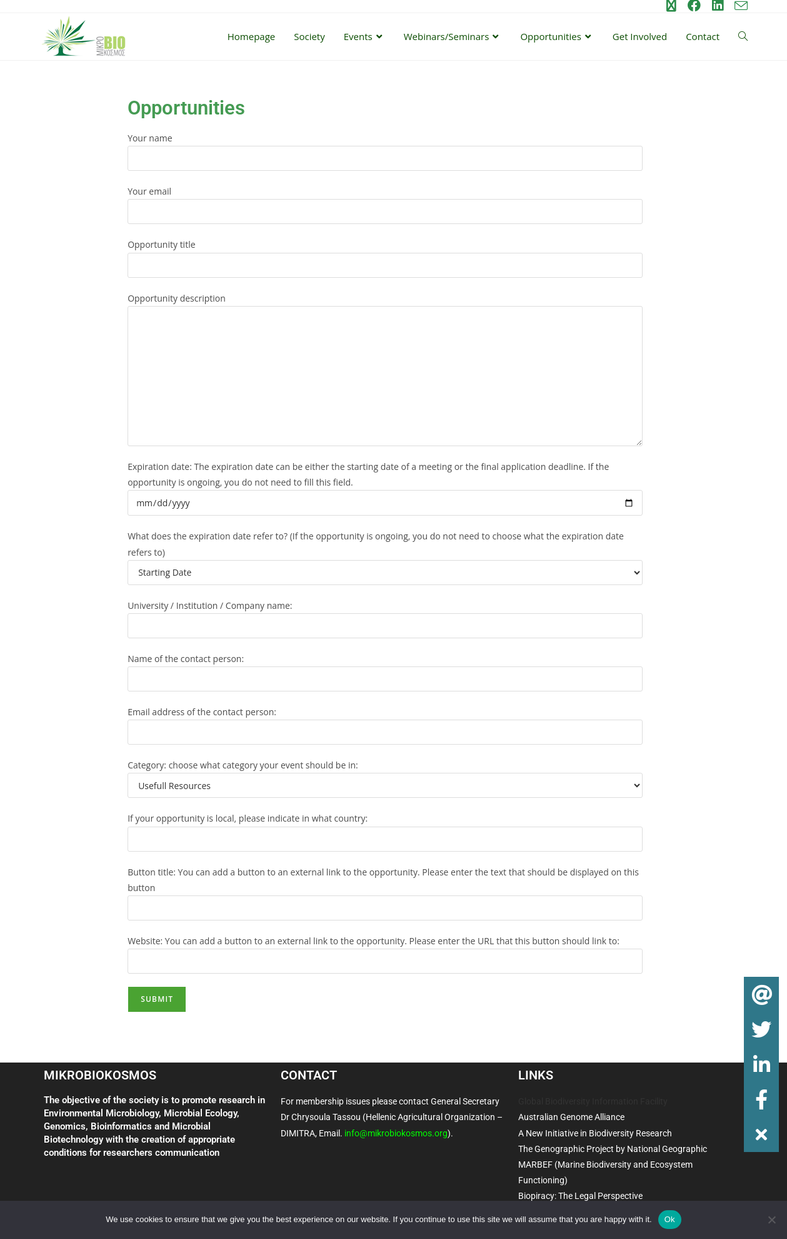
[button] (761, 1135)
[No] (771, 1219)
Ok (669, 1219)
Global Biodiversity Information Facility (593, 1101)
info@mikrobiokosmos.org (396, 1133)
